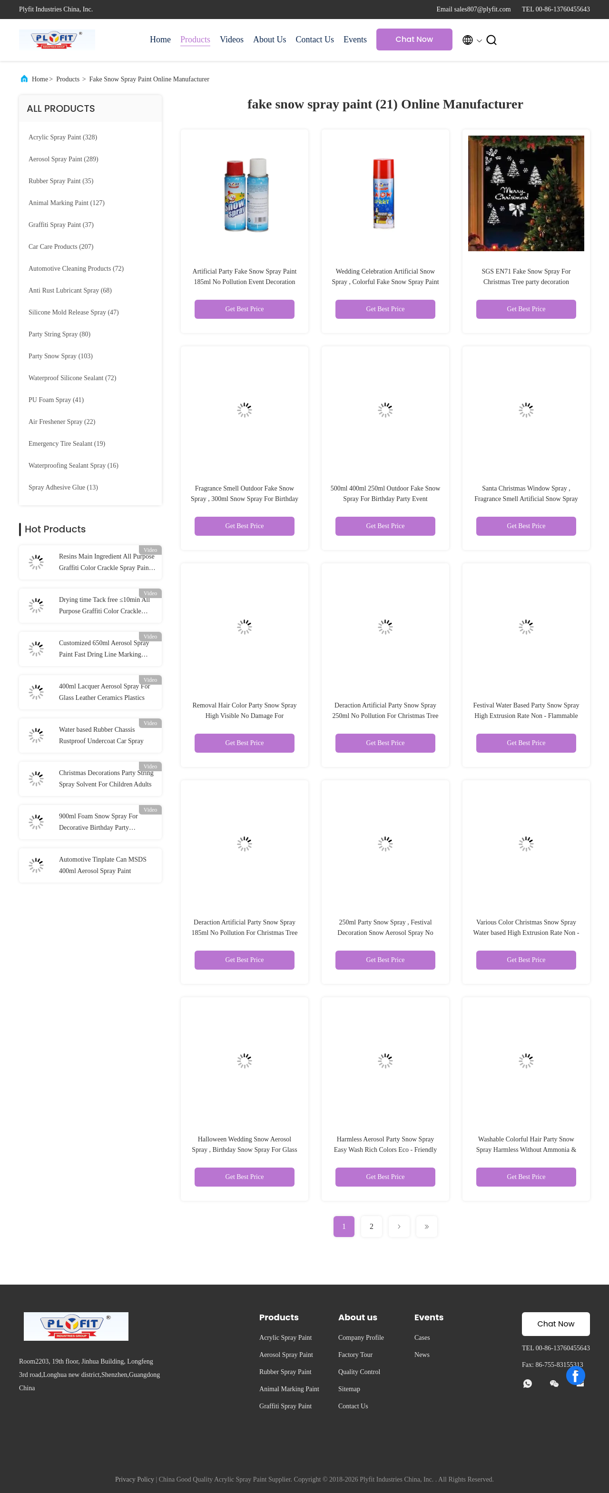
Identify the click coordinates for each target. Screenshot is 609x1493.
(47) (74, 312)
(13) (63, 487)
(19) (67, 443)
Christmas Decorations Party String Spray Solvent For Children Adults (106, 778)
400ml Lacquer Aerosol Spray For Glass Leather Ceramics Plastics (104, 692)
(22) (62, 421)
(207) (61, 246)
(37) (61, 224)
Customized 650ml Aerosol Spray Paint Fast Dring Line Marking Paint (104, 649)
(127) (67, 202)
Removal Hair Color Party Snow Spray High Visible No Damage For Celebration (245, 716)
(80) (59, 334)
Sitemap (349, 1389)
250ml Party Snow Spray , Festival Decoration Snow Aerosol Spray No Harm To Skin (385, 933)
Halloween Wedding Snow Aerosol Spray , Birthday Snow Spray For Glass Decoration (244, 1150)
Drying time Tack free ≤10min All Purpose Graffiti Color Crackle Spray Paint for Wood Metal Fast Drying (104, 606)
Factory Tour (355, 1354)
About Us (269, 39)
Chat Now (414, 39)
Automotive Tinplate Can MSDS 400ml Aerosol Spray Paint (103, 865)
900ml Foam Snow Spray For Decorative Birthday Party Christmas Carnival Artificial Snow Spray (106, 823)
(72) (76, 268)
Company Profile (361, 1337)
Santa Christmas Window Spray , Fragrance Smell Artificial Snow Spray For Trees (526, 499)
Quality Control (359, 1371)
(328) (63, 137)
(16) (73, 465)
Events (355, 39)
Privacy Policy (134, 1479)
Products (195, 39)
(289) (63, 159)
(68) (70, 290)
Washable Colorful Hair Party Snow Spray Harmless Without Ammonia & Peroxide (526, 1150)
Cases (422, 1337)
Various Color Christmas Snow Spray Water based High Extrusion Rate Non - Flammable (526, 933)
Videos (232, 39)
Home (160, 39)
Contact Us (314, 39)
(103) (61, 356)
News (422, 1354)
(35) (61, 181)
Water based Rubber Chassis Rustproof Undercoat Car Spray (101, 735)
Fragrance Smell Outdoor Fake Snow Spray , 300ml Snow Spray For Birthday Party (244, 499)
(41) (56, 399)
